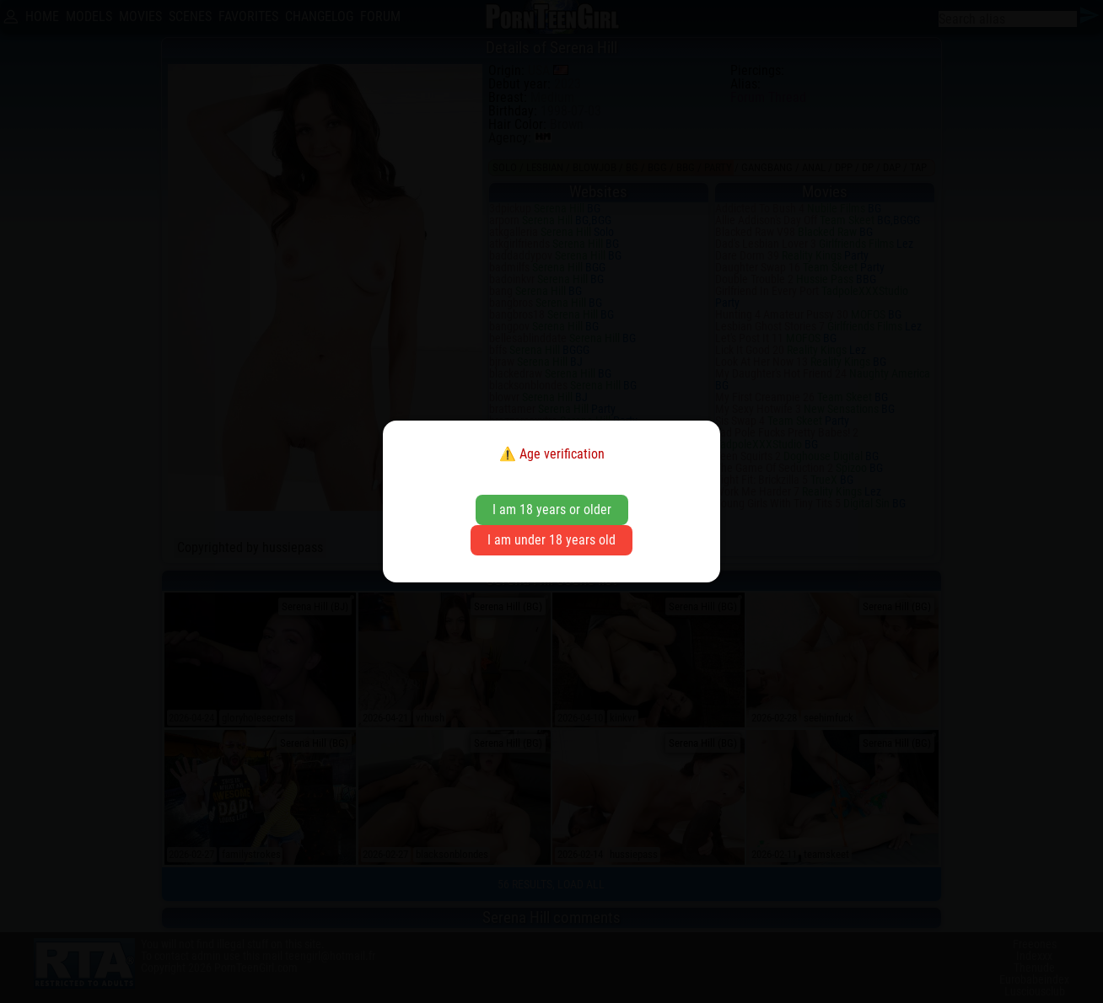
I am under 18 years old (551, 540)
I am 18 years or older (551, 510)
